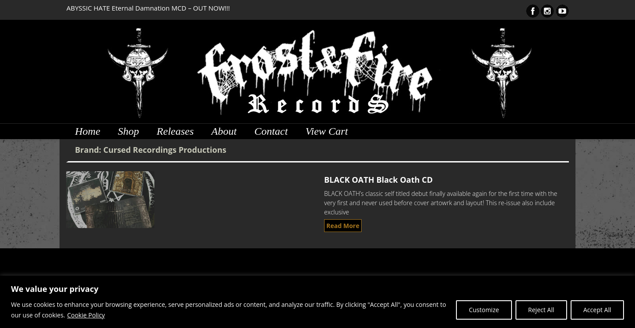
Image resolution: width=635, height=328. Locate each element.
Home (87, 131)
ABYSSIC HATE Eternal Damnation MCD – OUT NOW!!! (148, 8)
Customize (484, 310)
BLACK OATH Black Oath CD (378, 179)
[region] (317, 302)
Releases (175, 131)
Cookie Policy (86, 315)
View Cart (327, 131)
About (223, 131)
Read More (342, 225)
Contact (271, 131)
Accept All (597, 310)
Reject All (541, 310)
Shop (128, 131)
